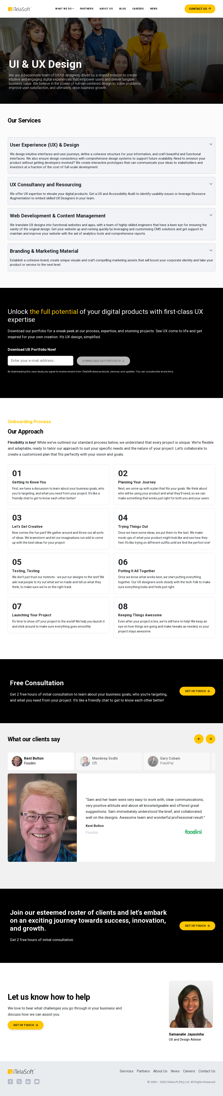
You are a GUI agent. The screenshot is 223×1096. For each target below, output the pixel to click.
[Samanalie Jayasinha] (191, 1011)
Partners (86, 8)
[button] (111, 155)
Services (126, 1071)
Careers (138, 8)
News (154, 8)
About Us (106, 8)
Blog (122, 8)
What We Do (63, 8)
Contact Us (206, 1071)
